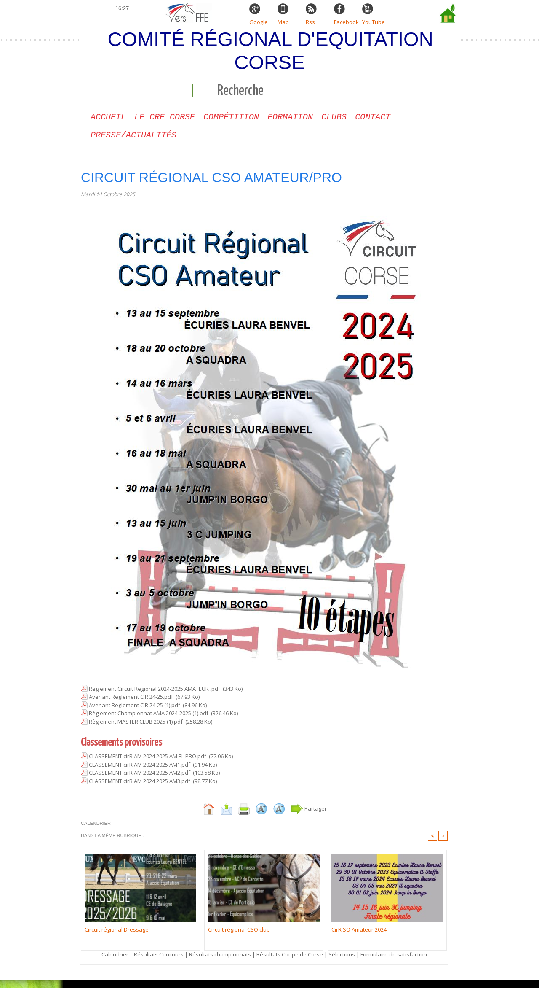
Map (283, 22)
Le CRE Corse (164, 120)
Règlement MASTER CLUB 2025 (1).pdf (136, 727)
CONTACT (372, 120)
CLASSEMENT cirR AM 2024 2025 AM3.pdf (139, 787)
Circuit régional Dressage (117, 935)
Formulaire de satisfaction (393, 960)
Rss (310, 22)
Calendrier (114, 960)
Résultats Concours (159, 960)
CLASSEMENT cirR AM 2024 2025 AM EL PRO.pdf (147, 762)
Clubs (334, 120)
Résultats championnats (220, 960)
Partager (309, 814)
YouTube (373, 22)
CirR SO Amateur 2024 (359, 935)
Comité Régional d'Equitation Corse (270, 50)
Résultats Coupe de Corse (289, 960)
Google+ (260, 22)
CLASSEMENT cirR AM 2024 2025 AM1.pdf (139, 770)
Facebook (346, 22)
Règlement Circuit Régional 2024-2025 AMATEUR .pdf (154, 694)
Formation (290, 120)
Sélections (342, 960)
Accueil (108, 120)
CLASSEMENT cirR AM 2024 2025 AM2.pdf (139, 778)
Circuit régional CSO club (239, 935)
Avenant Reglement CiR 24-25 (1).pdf (134, 711)
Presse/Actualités (133, 140)
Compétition (231, 120)
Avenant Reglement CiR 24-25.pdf (131, 702)
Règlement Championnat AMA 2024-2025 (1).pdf (148, 719)
